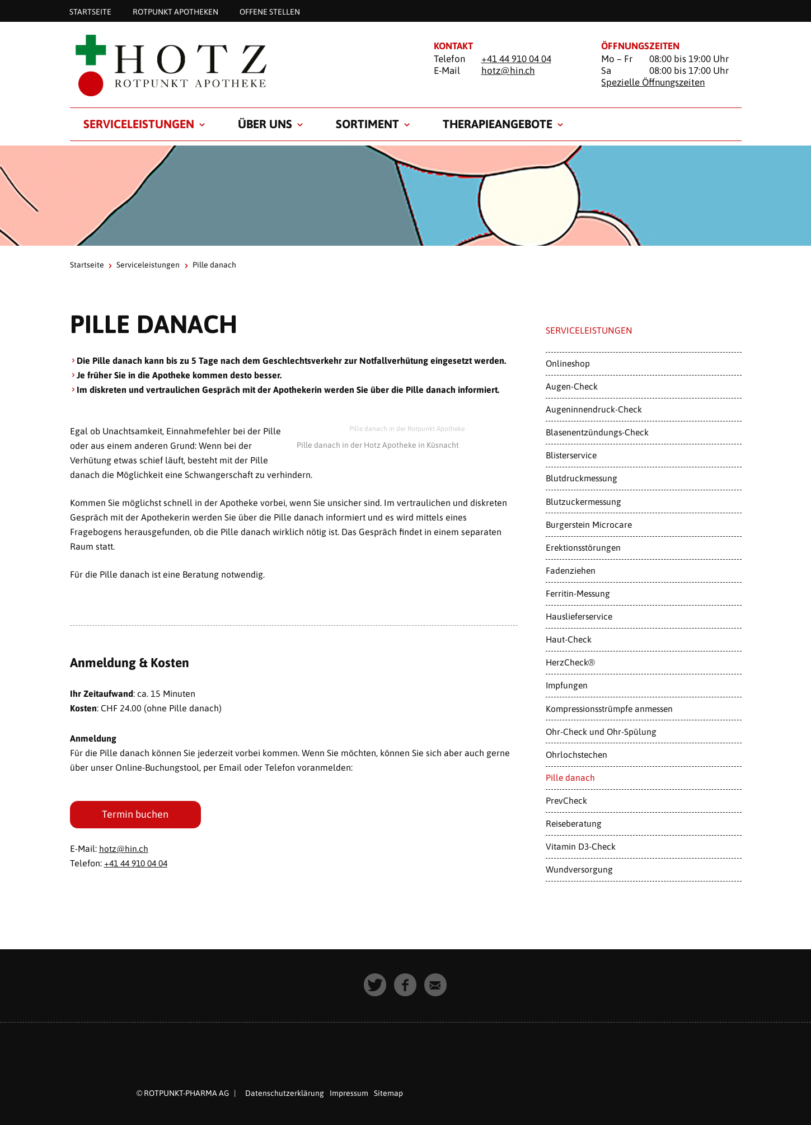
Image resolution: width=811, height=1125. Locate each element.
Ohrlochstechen (576, 754)
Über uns (265, 123)
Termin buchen (135, 815)
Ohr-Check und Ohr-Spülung (601, 731)
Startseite (90, 11)
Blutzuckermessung (583, 501)
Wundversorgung (579, 869)
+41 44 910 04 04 (516, 58)
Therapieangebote (497, 123)
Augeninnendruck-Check (594, 409)
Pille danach (570, 777)
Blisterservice (571, 455)
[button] (375, 985)
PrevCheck (566, 800)
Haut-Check (569, 639)
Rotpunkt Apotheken (175, 11)
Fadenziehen (571, 570)
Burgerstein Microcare (589, 524)
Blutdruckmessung (581, 478)
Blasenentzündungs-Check (597, 432)
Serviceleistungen (138, 123)
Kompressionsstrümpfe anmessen (609, 709)
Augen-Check (572, 386)
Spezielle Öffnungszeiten (653, 82)
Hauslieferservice (579, 616)
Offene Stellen (270, 11)
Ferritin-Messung (578, 593)
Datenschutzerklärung (284, 1093)
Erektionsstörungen (583, 547)
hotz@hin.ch (508, 70)
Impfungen (567, 685)
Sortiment (367, 123)
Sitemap (388, 1093)
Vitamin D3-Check (581, 846)
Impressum (349, 1093)
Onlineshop (568, 363)
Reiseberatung (574, 823)
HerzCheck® (570, 662)
